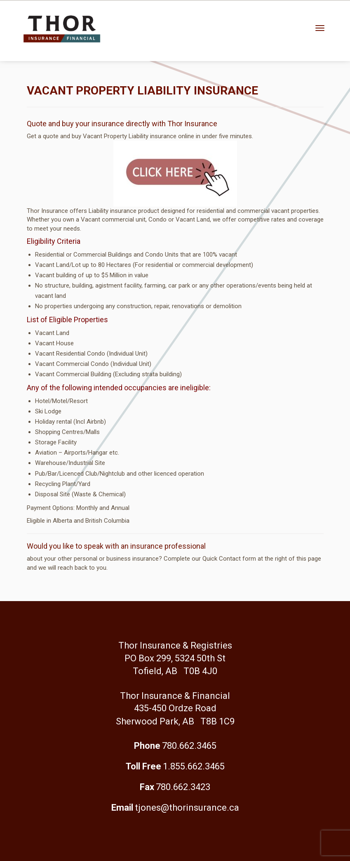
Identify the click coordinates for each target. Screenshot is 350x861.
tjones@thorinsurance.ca (187, 807)
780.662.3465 (189, 746)
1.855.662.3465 (194, 766)
